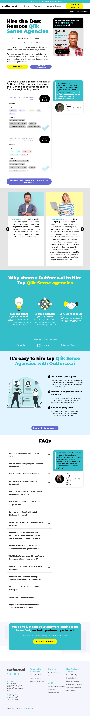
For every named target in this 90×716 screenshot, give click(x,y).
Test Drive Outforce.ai (75, 6)
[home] (9, 6)
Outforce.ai (27, 708)
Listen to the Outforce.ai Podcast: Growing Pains (45, 1)
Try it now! (17, 67)
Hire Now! (44, 98)
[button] (27, 6)
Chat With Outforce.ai (41, 67)
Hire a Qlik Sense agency (45, 428)
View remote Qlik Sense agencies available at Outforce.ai (29, 181)
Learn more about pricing (45, 645)
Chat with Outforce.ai (62, 51)
